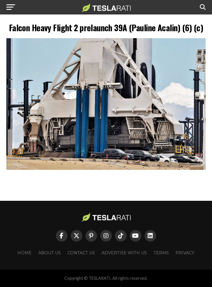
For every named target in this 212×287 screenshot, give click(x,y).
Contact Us (81, 252)
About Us (49, 252)
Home (24, 252)
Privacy (185, 252)
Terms (161, 252)
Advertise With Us (124, 252)
